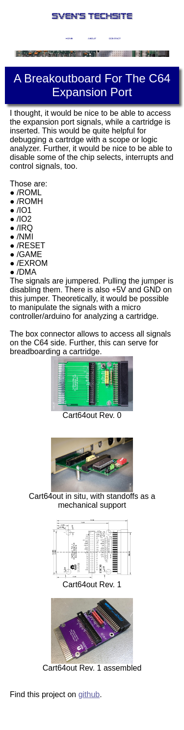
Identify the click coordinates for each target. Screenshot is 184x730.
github (89, 694)
